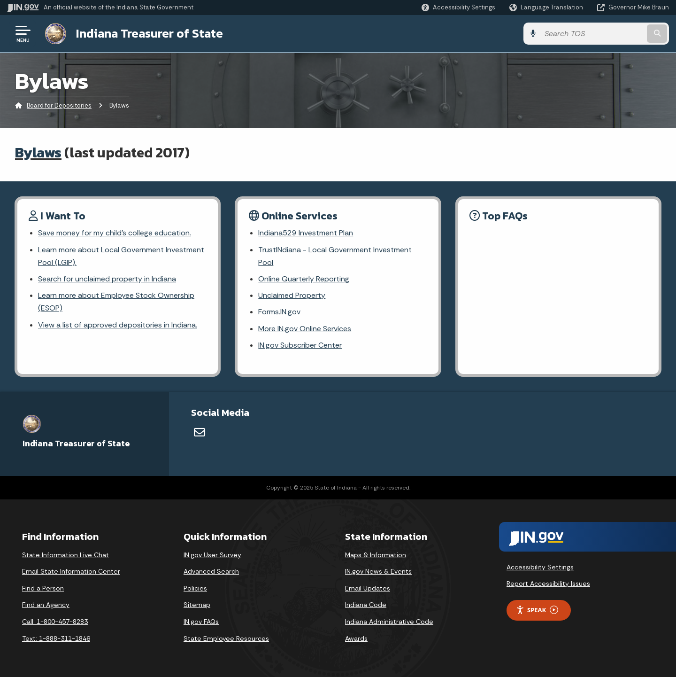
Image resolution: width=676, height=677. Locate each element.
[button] (458, 7)
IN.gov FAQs (201, 621)
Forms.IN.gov (279, 312)
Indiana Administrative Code (389, 621)
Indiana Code (365, 604)
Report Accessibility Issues (548, 583)
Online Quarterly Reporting (303, 279)
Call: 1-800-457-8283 (55, 621)
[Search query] (592, 33)
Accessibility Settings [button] (540, 567)
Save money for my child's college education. (114, 233)
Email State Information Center (71, 571)
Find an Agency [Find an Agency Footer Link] (45, 604)
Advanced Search (211, 571)
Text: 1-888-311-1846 (56, 638)
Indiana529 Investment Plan (305, 233)
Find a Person (43, 588)
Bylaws (38, 152)
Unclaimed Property (291, 295)
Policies (195, 588)
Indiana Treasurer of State (149, 33)
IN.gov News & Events (378, 571)
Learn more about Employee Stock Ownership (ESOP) (116, 301)
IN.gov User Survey (212, 555)
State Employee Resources (226, 638)
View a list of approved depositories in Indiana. (117, 325)
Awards (356, 638)
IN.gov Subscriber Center (300, 345)
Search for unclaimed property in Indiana (107, 279)
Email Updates (367, 588)
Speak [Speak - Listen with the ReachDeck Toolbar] (537, 610)
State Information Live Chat (65, 555)
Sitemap (197, 604)
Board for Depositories (59, 105)
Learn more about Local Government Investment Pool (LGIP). (121, 256)
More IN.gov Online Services (304, 329)
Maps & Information (375, 555)
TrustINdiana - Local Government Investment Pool (335, 256)
